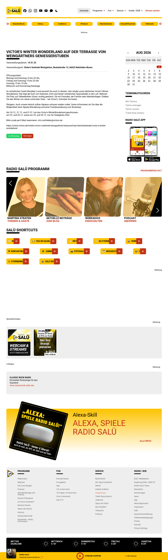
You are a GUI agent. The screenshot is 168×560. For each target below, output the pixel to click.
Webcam (21, 493)
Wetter (98, 497)
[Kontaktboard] (32, 262)
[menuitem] (83, 10)
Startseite (84, 10)
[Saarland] (59, 252)
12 (144, 79)
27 (149, 90)
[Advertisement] (84, 40)
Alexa (136, 508)
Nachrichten (100, 490)
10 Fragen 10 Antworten (66, 504)
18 (139, 85)
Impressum (138, 518)
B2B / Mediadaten (141, 490)
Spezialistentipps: (13, 330)
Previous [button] (7, 24)
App (58, 497)
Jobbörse (99, 511)
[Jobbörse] (61, 262)
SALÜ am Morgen (25, 497)
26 (144, 90)
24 (133, 90)
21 (154, 85)
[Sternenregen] (32, 273)
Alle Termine (131, 113)
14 (154, 79)
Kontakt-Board (62, 490)
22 (159, 85)
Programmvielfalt (151, 182)
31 (133, 95)
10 (133, 79)
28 (154, 90)
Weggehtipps (100, 504)
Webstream (22, 490)
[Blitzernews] (118, 252)
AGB (136, 522)
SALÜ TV (59, 511)
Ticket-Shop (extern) (134, 124)
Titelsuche (99, 522)
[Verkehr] (145, 252)
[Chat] (149, 262)
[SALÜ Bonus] (63, 273)
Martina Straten (24, 516)
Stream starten (152, 10)
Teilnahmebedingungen (143, 529)
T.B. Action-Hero (63, 500)
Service (120, 10)
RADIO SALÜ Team (141, 497)
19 (144, 85)
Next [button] (160, 24)
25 (139, 90)
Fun (109, 10)
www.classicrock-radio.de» (22, 396)
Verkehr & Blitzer (102, 500)
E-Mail (28, 136)
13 (149, 79)
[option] (25, 211)
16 (128, 85)
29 (159, 90)
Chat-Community (63, 508)
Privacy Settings (140, 539)
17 (133, 85)
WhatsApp (13, 136)
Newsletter (138, 500)
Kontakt (137, 536)
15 (159, 79)
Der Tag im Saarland (103, 493)
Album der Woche (25, 520)
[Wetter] (86, 252)
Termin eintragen (133, 116)
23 (128, 90)
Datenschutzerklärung (143, 525)
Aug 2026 (143, 53)
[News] (23, 252)
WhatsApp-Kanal (141, 515)
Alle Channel (130, 556)
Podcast (21, 500)
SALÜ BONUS (100, 518)
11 (139, 79)
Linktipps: (10, 375)
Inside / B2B (134, 10)
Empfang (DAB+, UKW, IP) (144, 493)
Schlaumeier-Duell (25, 527)
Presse (137, 532)
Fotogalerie (61, 493)
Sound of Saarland (25, 509)
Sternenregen (139, 504)
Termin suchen (132, 120)
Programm (98, 10)
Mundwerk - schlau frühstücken (25, 531)
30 (128, 95)
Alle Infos (145, 452)
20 (149, 85)
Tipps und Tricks (101, 515)
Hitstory (21, 523)
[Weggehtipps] (125, 262)
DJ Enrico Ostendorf (26, 513)
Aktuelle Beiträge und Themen (26, 505)
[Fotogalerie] (93, 262)
